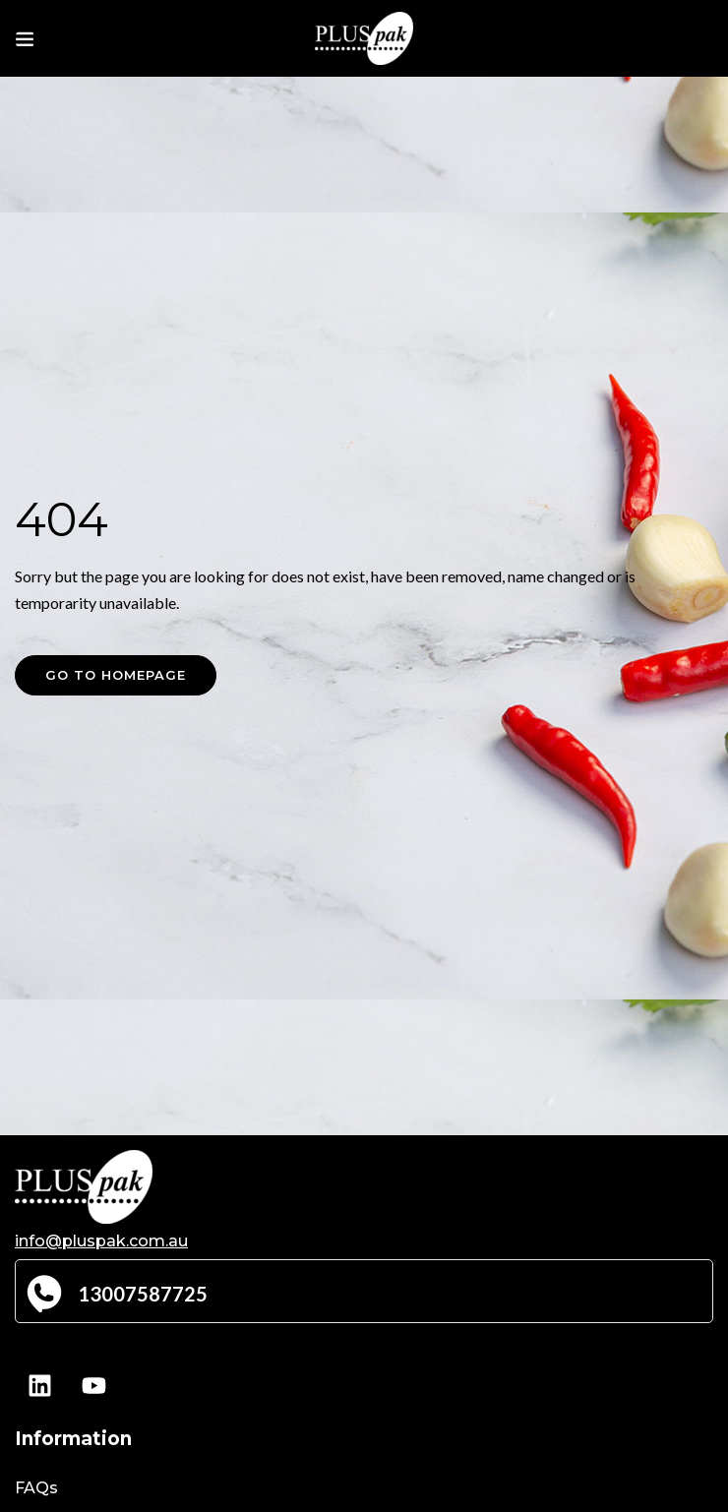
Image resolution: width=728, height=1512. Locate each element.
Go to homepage (115, 675)
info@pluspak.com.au (101, 1241)
